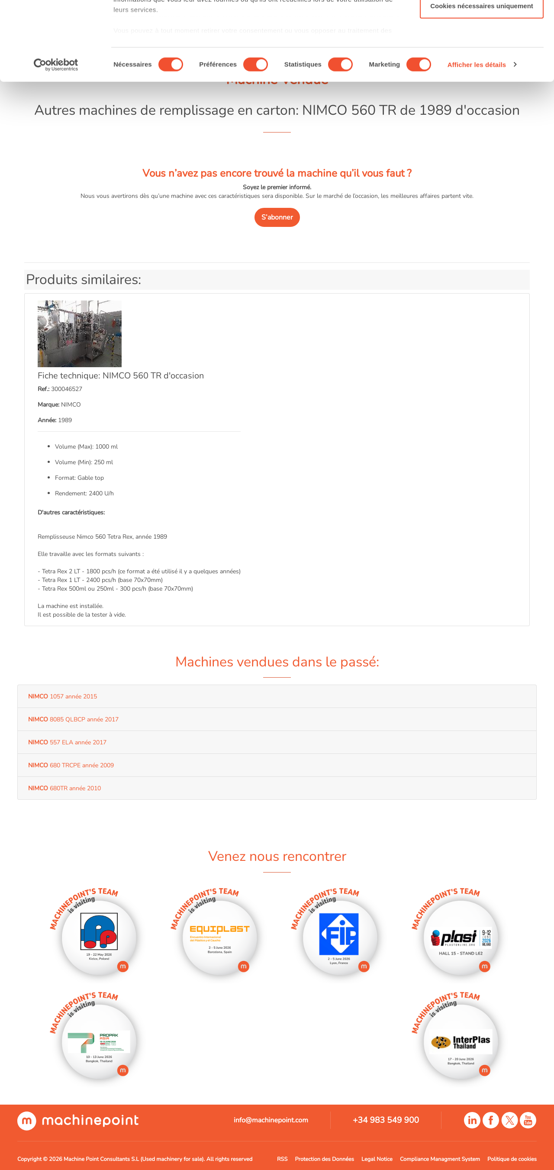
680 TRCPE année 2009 (71, 765)
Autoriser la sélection (482, 51)
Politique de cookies (512, 1159)
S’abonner (277, 217)
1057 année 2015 (62, 696)
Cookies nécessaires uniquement (481, 79)
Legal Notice (377, 1159)
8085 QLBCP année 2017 (73, 719)
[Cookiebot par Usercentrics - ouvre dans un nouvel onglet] (56, 138)
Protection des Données (324, 1159)
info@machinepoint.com (271, 1120)
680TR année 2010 (64, 788)
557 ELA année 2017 (67, 742)
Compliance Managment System (440, 1159)
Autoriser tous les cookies (481, 22)
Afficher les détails (477, 138)
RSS (282, 1159)
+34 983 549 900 (386, 1120)
